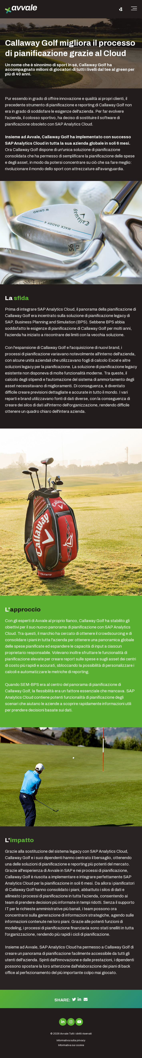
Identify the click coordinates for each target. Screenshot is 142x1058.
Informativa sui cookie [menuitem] (71, 1045)
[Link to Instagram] (71, 1022)
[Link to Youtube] (79, 1022)
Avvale (64, 1033)
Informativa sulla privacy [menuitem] (71, 1040)
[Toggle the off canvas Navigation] (134, 9)
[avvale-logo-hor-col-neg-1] (21, 9)
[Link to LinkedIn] (63, 1022)
